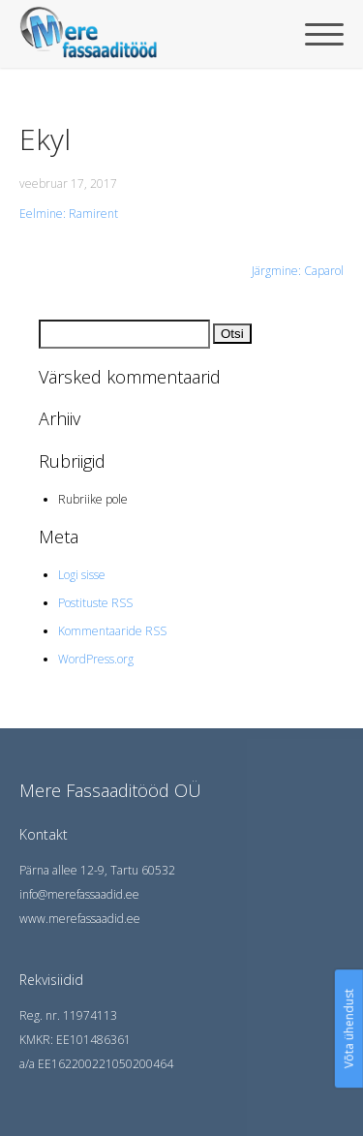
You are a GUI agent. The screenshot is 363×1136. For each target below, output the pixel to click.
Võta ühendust (349, 1028)
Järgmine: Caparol (298, 270)
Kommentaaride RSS (112, 631)
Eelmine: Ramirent (68, 213)
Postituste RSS (95, 603)
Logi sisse (82, 575)
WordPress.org (96, 659)
